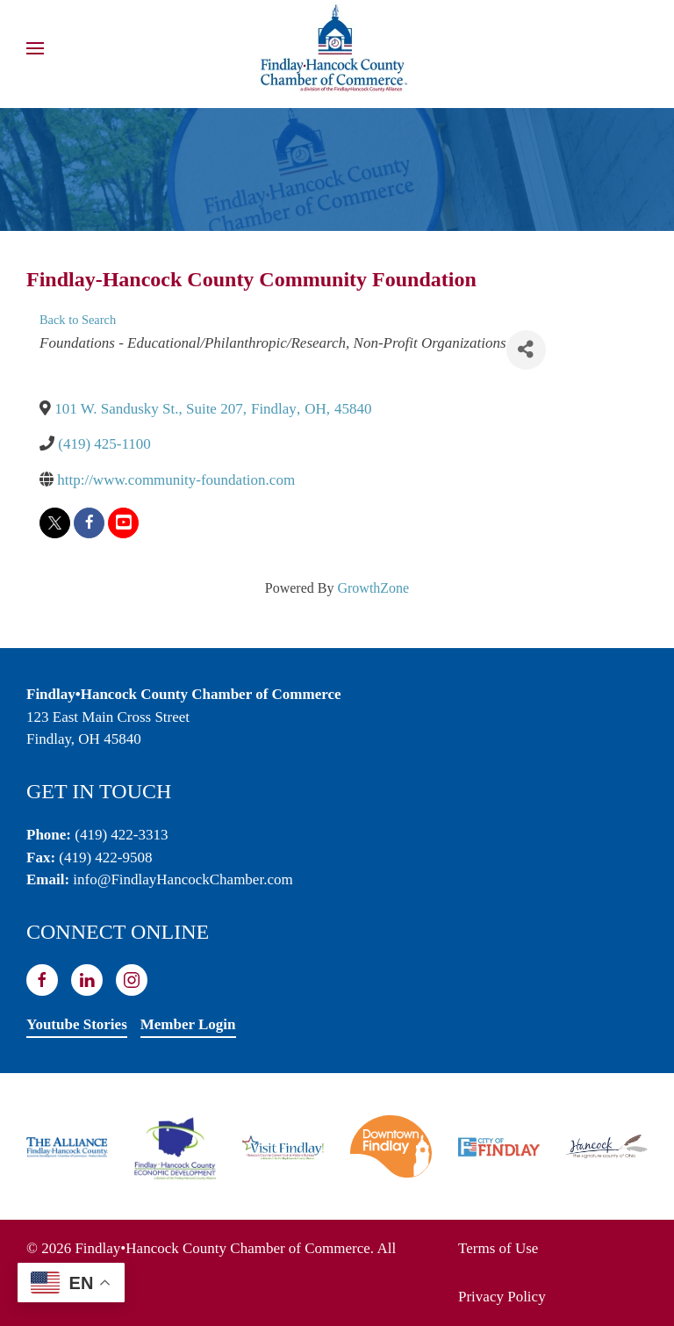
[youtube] (123, 523)
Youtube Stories (76, 1024)
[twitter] (54, 523)
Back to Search (77, 320)
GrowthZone (373, 587)
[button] (35, 48)
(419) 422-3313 (121, 834)
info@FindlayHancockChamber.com (182, 879)
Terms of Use (498, 1248)
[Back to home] (337, 48)
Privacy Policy (502, 1296)
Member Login (188, 1024)
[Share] (526, 350)
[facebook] (89, 523)
